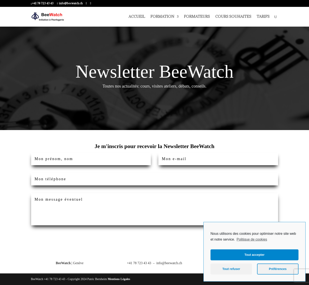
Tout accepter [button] (254, 254)
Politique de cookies (251, 239)
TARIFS (263, 17)
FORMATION (162, 17)
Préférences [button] (277, 269)
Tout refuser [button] (231, 269)
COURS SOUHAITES (233, 17)
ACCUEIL (137, 17)
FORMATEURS (197, 17)
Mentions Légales (119, 279)
